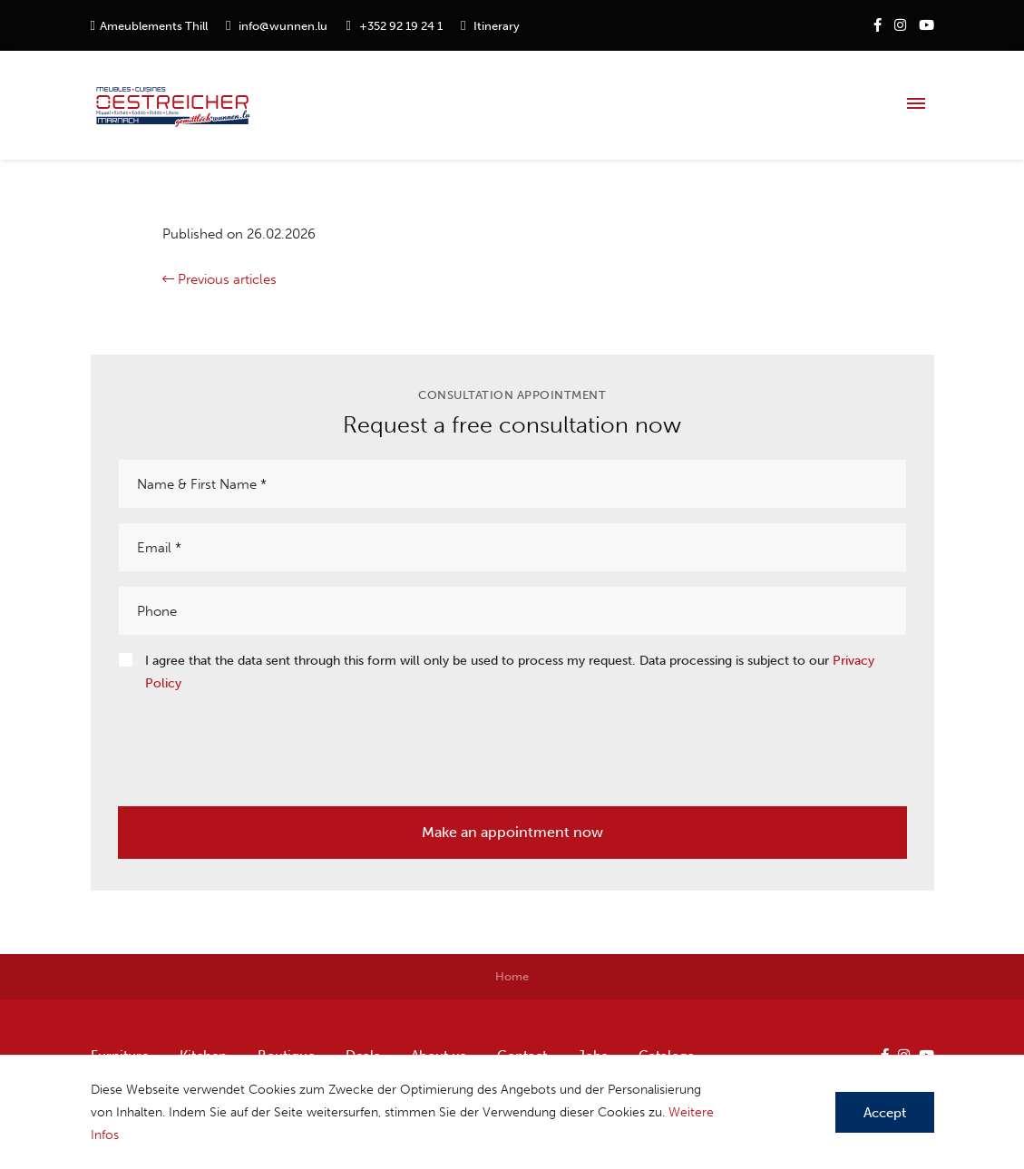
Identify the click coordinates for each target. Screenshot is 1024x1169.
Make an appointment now (512, 832)
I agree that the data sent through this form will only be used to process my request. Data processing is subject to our (509, 672)
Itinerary (496, 26)
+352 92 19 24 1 (401, 26)
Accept (884, 1113)
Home (512, 976)
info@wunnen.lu (283, 26)
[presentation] (256, 743)
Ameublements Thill (154, 26)
